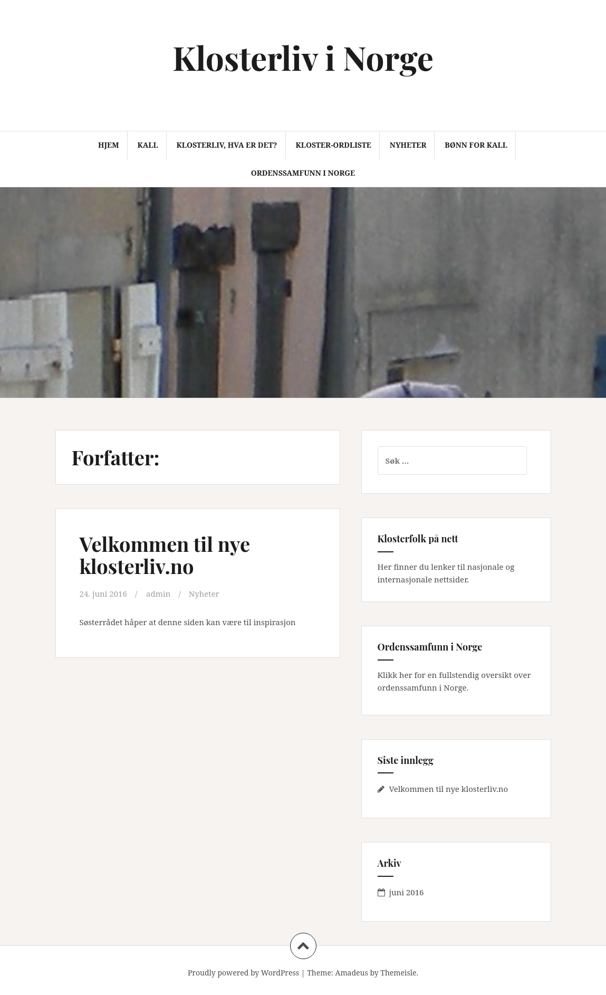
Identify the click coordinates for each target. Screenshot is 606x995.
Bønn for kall (476, 145)
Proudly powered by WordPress (243, 973)
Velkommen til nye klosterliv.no (165, 554)
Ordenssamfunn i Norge (303, 173)
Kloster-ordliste (333, 145)
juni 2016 (406, 892)
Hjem (108, 145)
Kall (147, 145)
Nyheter (408, 145)
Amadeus (351, 973)
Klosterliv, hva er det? (226, 145)
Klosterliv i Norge (303, 57)
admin (158, 593)
